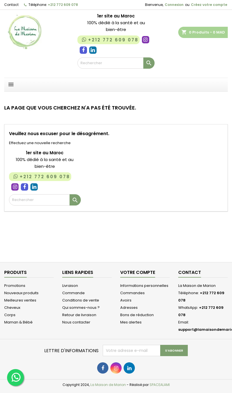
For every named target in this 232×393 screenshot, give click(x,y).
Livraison (70, 285)
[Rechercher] (116, 63)
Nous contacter (76, 322)
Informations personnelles (144, 285)
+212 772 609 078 (63, 4)
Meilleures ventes (20, 300)
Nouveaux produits (21, 293)
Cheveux (12, 307)
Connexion (174, 4)
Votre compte (137, 272)
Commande (73, 293)
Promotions (14, 285)
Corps (9, 315)
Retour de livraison (79, 315)
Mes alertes (131, 322)
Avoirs (125, 300)
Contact (11, 4)
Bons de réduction (137, 315)
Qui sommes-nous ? (81, 307)
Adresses (129, 307)
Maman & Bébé (18, 322)
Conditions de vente (80, 300)
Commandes (132, 293)
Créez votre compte (209, 4)
